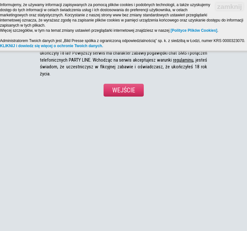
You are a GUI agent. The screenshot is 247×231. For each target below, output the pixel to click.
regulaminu (183, 60)
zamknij (229, 6)
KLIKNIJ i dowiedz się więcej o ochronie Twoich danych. (51, 46)
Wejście (123, 90)
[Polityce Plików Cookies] (193, 30)
